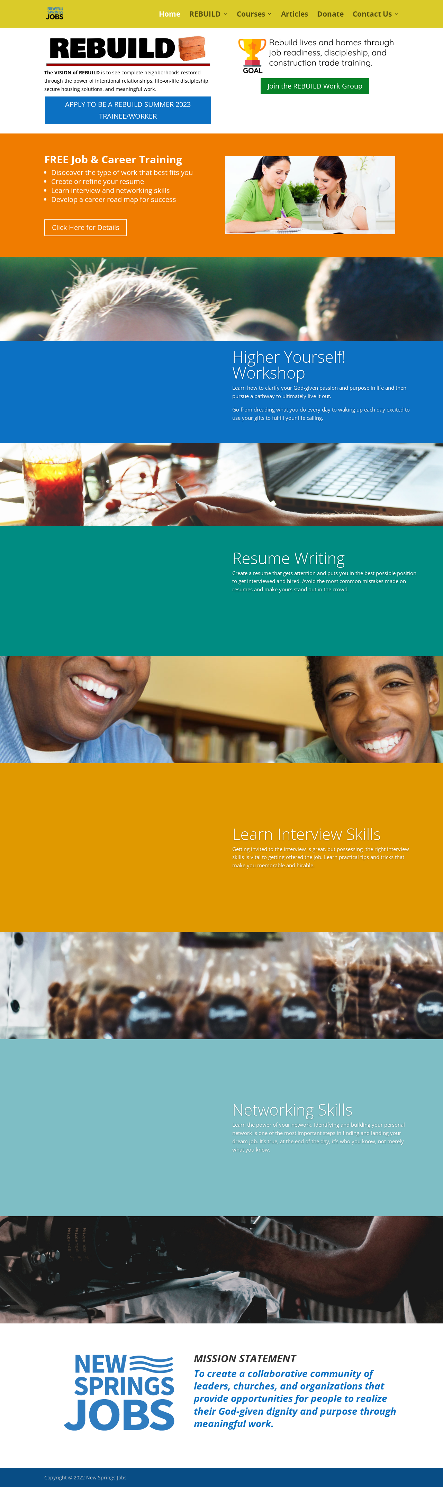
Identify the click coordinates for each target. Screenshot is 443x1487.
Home (169, 15)
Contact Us (372, 15)
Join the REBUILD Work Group (315, 86)
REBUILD (205, 15)
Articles (294, 15)
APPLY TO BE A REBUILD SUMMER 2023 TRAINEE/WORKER (128, 110)
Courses (251, 15)
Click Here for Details (85, 227)
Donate (330, 15)
